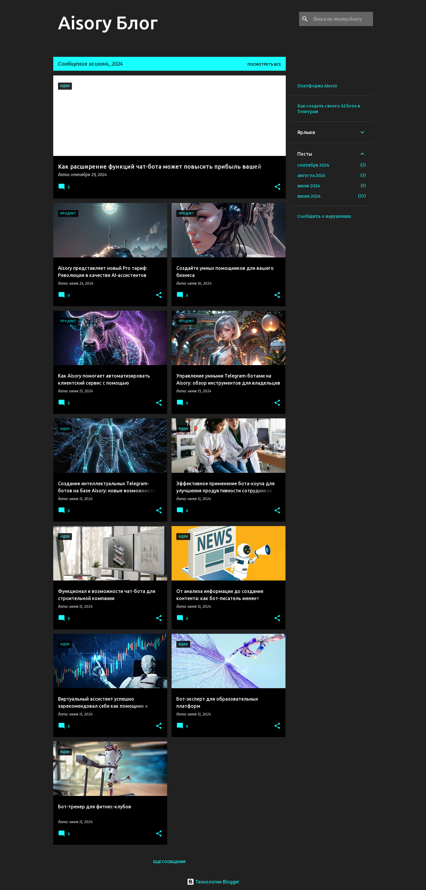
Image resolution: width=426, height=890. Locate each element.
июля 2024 (308, 185)
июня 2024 (309, 196)
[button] (277, 187)
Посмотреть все (264, 64)
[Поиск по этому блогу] (342, 19)
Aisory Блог (108, 22)
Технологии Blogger (213, 881)
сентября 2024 (313, 165)
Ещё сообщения (169, 862)
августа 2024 (311, 175)
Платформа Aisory (317, 85)
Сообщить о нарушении (324, 216)
